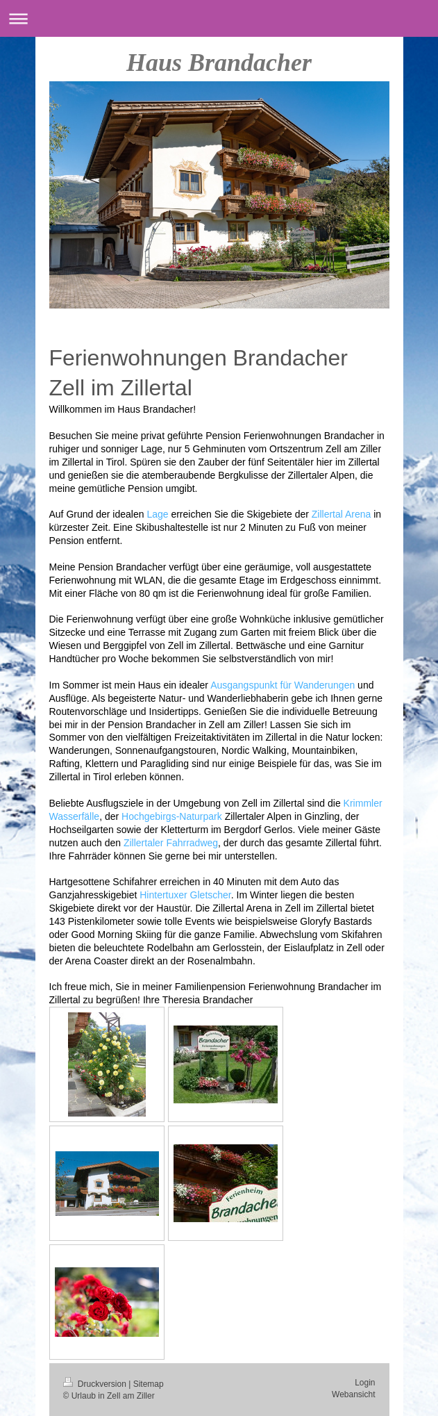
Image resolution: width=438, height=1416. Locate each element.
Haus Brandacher (219, 62)
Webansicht (353, 1394)
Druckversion (96, 1384)
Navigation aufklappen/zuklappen (219, 18)
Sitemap (148, 1384)
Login (365, 1383)
